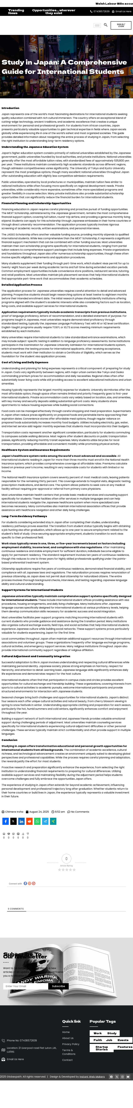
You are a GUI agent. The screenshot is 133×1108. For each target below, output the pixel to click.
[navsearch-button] (105, 24)
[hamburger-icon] (97, 25)
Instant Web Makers (92, 1074)
